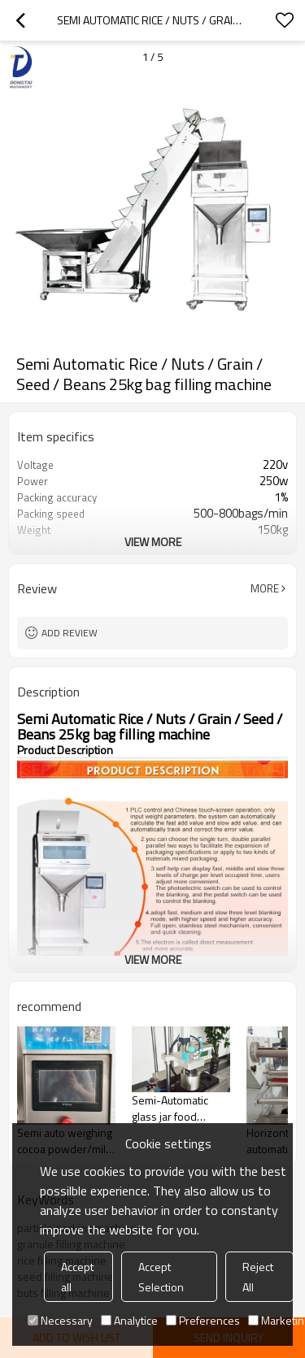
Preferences (203, 1320)
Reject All (257, 1276)
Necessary (60, 1320)
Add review (69, 632)
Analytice (129, 1320)
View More (152, 541)
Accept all (77, 1276)
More (265, 588)
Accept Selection (161, 1276)
